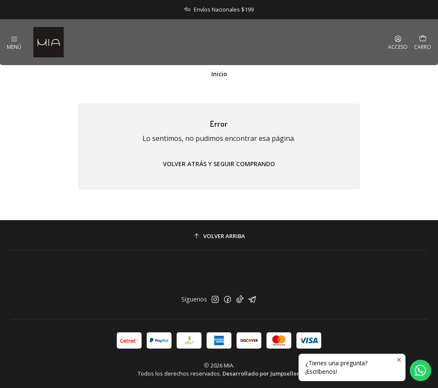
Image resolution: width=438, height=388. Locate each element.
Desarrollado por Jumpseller (260, 373)
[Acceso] (397, 42)
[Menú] (14, 42)
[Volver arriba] (219, 236)
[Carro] (422, 42)
